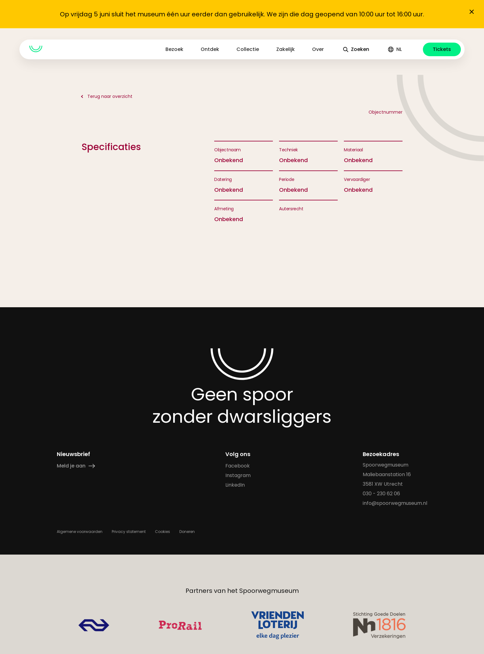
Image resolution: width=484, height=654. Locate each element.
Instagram (238, 475)
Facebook (237, 465)
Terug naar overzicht (109, 96)
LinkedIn (235, 484)
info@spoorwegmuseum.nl (395, 503)
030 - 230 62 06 (381, 493)
